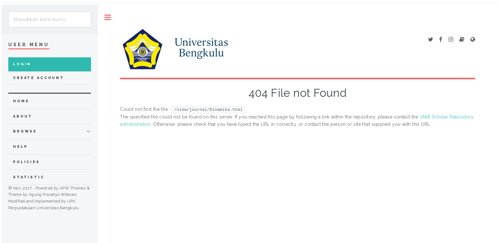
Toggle (108, 17)
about (22, 116)
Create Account (38, 78)
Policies (26, 162)
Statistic (29, 177)
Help (20, 147)
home (21, 101)
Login (22, 64)
